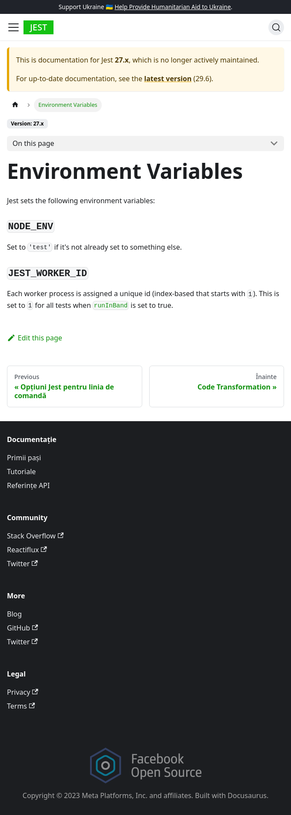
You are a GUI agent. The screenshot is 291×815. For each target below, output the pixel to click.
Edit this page (34, 338)
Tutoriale (21, 471)
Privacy (22, 692)
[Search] (276, 27)
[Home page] (15, 105)
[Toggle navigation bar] (13, 27)
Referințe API (28, 485)
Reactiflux (27, 549)
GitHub (22, 628)
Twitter (22, 563)
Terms (21, 706)
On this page (33, 143)
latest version (167, 78)
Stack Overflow (35, 536)
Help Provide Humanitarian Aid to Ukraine (172, 7)
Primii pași (24, 457)
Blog (14, 614)
